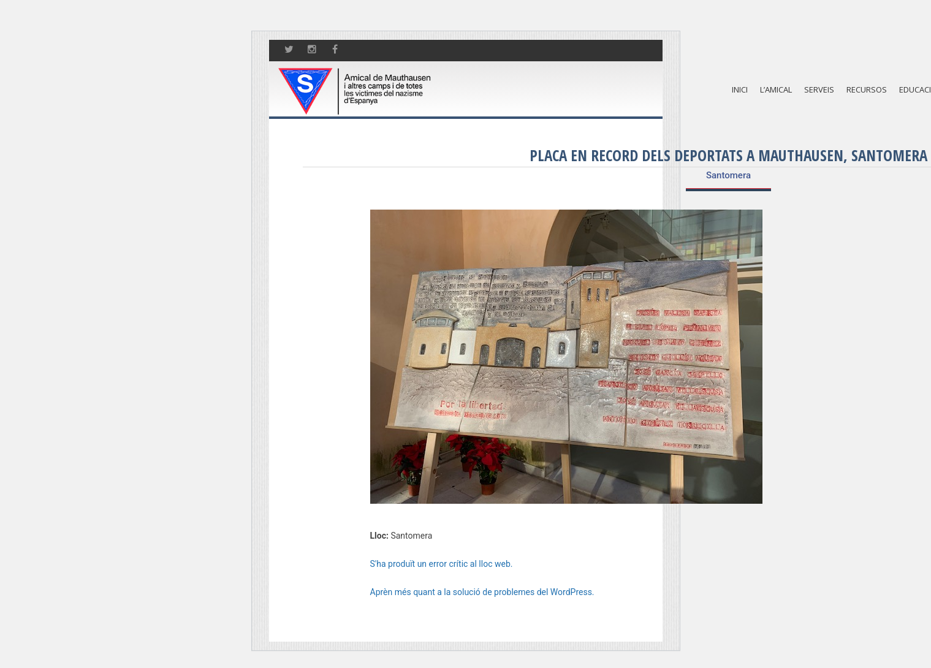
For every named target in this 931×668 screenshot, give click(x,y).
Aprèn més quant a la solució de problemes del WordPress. (482, 592)
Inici (740, 89)
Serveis (819, 89)
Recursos (866, 89)
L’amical (776, 89)
